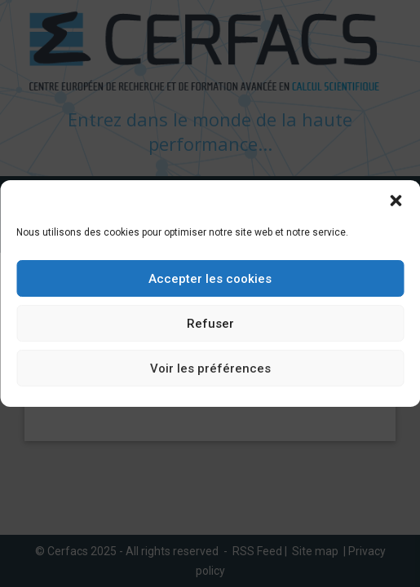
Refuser (210, 323)
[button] (395, 200)
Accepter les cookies (210, 278)
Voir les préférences (210, 368)
